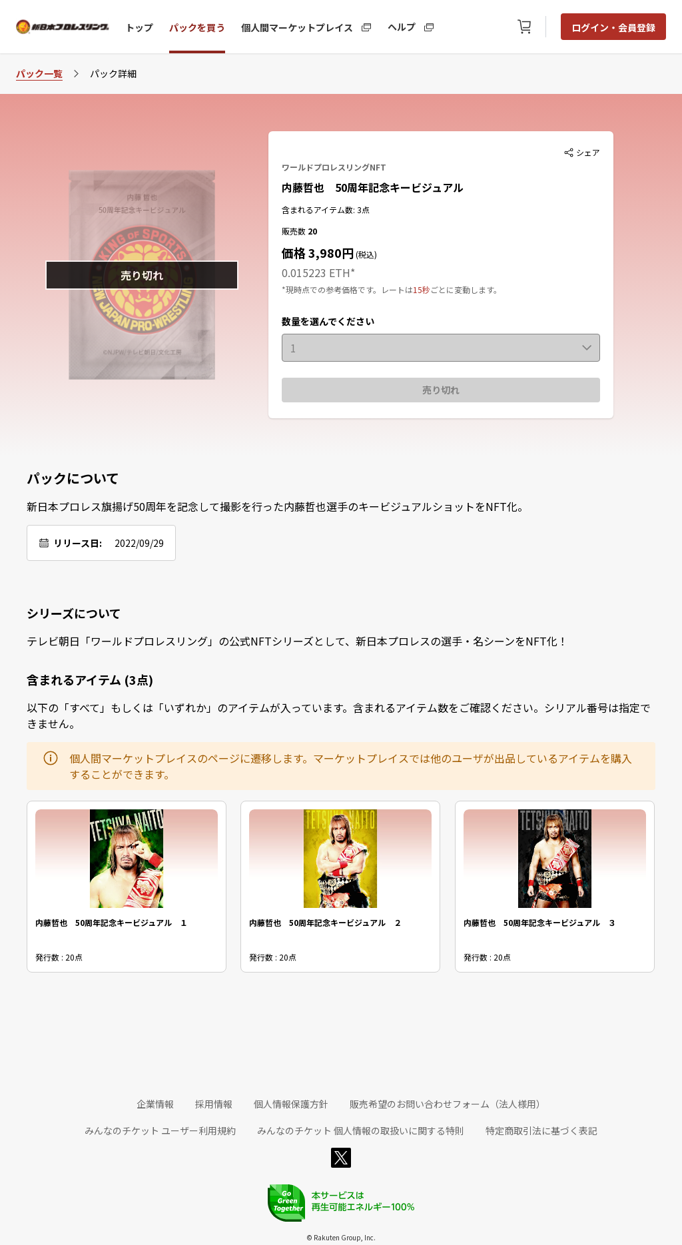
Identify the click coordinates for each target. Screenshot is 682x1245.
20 (312, 230)
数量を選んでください (328, 321)
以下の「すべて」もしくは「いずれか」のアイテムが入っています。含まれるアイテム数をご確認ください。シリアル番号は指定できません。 (339, 715)
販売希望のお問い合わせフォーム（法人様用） (447, 1103)
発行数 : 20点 (59, 957)
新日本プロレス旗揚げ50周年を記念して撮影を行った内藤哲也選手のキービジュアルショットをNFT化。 (277, 506)
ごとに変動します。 (466, 289)
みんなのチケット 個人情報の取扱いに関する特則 (360, 1130)
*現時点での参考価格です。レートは (347, 289)
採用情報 (213, 1103)
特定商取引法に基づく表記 (541, 1130)
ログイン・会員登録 (613, 27)
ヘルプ (402, 26)
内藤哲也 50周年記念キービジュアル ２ (325, 922)
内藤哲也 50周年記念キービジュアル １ (111, 922)
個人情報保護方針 (291, 1103)
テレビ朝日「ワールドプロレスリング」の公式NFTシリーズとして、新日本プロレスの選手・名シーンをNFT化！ (297, 641)
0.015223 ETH (316, 272)
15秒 (421, 289)
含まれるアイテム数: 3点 (326, 209)
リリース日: (77, 543)
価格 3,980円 (318, 252)
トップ (139, 27)
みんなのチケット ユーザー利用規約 (160, 1130)
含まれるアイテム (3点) (90, 679)
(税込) (365, 254)
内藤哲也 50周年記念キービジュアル (373, 187)
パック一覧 (39, 73)
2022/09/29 (139, 543)
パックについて (73, 478)
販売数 (295, 230)
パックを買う (197, 27)
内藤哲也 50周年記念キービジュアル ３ (540, 922)
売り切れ (441, 389)
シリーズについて (74, 613)
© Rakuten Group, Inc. (341, 1237)
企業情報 (155, 1103)
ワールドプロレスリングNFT (334, 167)
